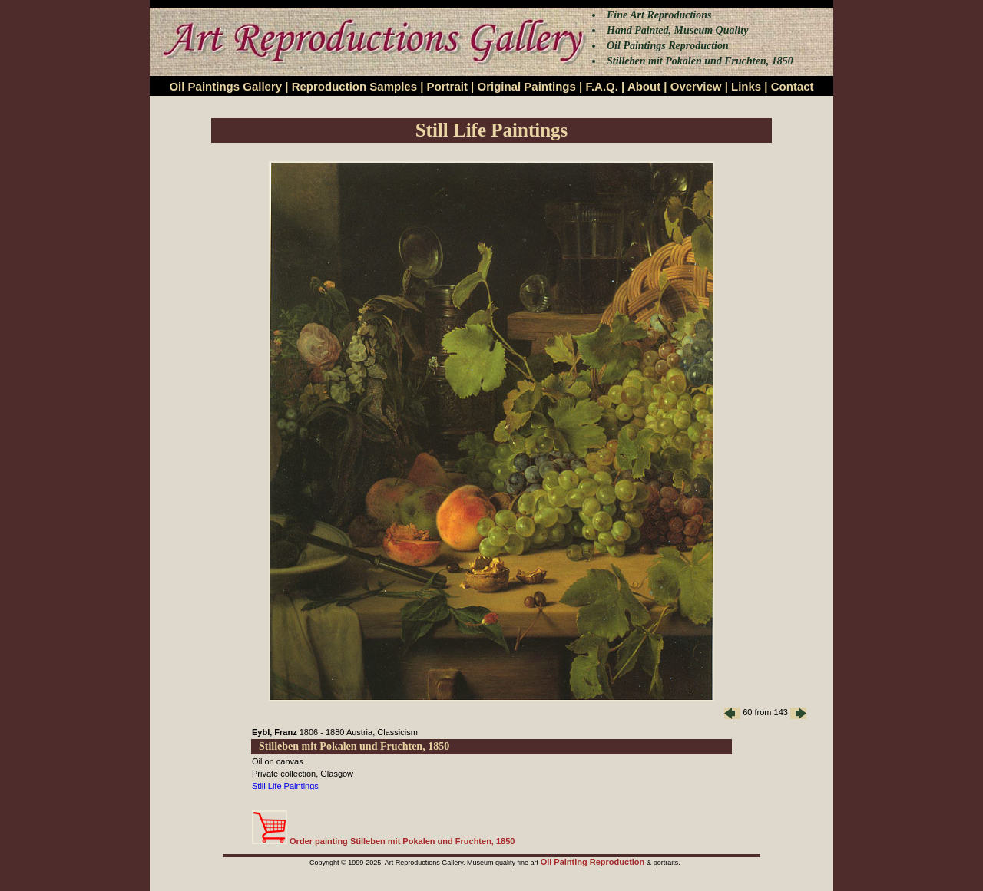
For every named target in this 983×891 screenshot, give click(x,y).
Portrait (447, 86)
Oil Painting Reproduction (594, 861)
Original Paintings (526, 86)
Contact (792, 86)
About (643, 86)
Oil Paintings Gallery (225, 86)
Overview (696, 86)
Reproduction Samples (354, 86)
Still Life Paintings (285, 785)
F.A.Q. (601, 86)
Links (746, 86)
